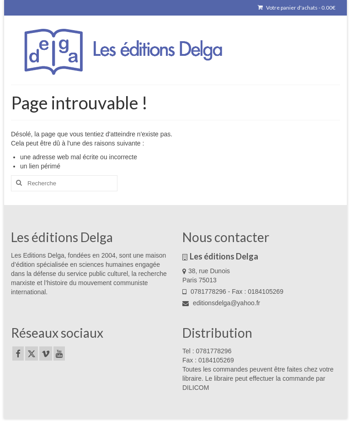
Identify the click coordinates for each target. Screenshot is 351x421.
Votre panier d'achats (296, 7)
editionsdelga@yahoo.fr (221, 303)
